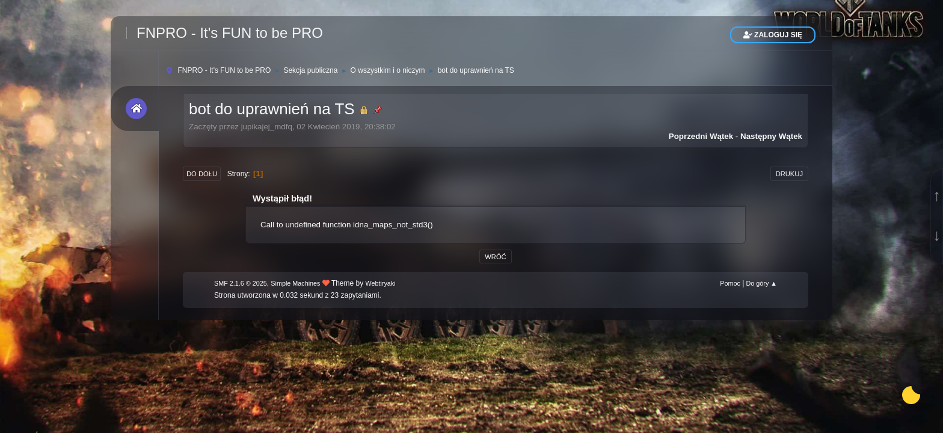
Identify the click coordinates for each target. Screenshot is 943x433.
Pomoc (730, 283)
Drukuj (789, 173)
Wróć (495, 256)
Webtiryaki (381, 283)
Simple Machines (295, 283)
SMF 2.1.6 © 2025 (240, 283)
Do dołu (201, 173)
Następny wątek (771, 136)
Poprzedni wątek (701, 136)
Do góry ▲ (761, 283)
